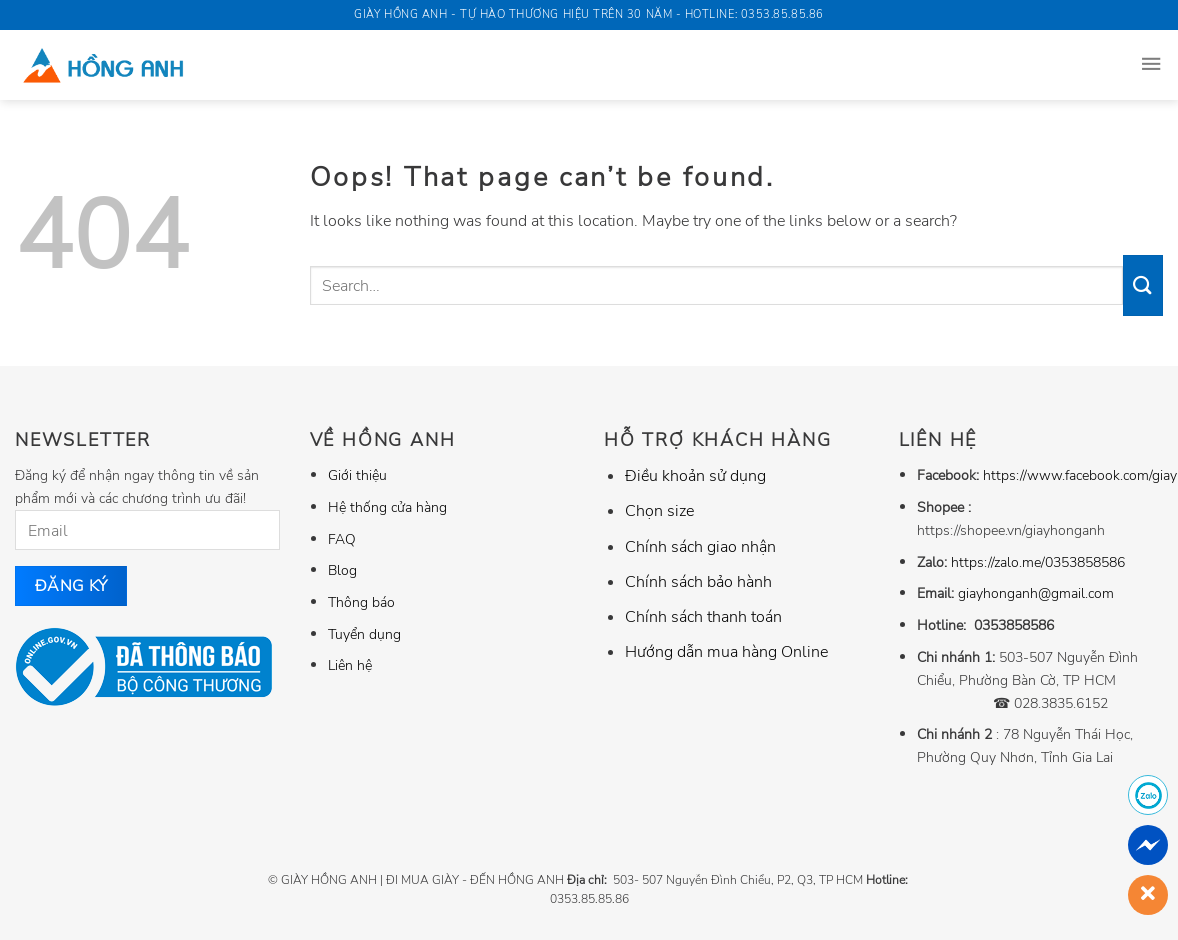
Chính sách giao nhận (700, 547)
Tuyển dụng (364, 634)
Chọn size (659, 511)
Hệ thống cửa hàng (387, 507)
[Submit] (1143, 285)
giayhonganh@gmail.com (1036, 593)
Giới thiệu (357, 475)
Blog (342, 570)
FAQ (342, 539)
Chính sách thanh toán (703, 617)
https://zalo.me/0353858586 (1038, 562)
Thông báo (361, 602)
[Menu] (1151, 65)
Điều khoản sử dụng (695, 476)
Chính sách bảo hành (698, 582)
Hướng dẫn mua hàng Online (726, 652)
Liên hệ (350, 665)
